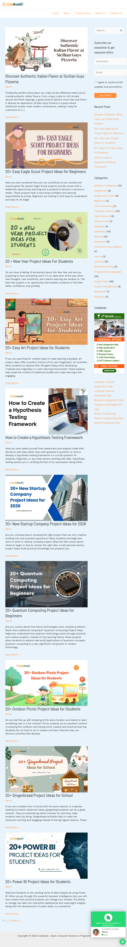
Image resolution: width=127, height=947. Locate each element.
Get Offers (105, 95)
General (98, 236)
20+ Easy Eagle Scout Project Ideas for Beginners (45, 171)
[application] (69, 13)
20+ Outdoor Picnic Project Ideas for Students (42, 708)
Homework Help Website (108, 247)
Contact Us (116, 13)
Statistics (99, 296)
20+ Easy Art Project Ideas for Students (37, 347)
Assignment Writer (104, 195)
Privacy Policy (83, 13)
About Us (100, 13)
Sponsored (100, 291)
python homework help (107, 422)
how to (98, 256)
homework (100, 241)
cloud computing (103, 206)
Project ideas (101, 281)
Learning (99, 261)
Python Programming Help (108, 418)
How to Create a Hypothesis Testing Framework (44, 437)
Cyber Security (102, 216)
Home (56, 13)
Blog (67, 13)
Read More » (12, 117)
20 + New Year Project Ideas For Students (39, 261)
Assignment (100, 190)
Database (99, 226)
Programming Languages (107, 271)
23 (10, 920)
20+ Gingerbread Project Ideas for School (39, 795)
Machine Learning (104, 266)
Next (16, 920)
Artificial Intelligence (105, 185)
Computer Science (104, 211)
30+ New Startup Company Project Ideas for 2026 (45, 523)
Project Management (105, 286)
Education (99, 231)
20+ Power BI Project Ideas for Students (38, 881)
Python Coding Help (105, 413)
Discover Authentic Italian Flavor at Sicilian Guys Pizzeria (108, 119)
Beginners (99, 201)
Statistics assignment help (109, 400)
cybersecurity (101, 221)
